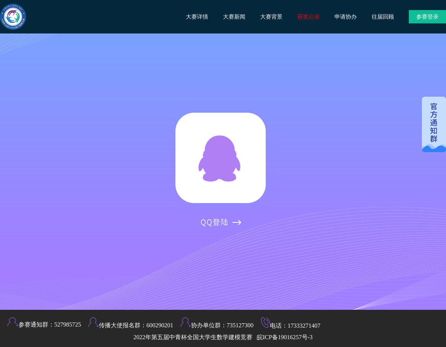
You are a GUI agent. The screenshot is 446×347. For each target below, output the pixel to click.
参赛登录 (427, 17)
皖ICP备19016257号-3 (285, 337)
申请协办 (345, 17)
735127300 (240, 325)
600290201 (159, 325)
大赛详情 (197, 17)
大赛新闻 (234, 17)
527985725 (67, 324)
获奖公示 (308, 17)
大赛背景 (271, 17)
